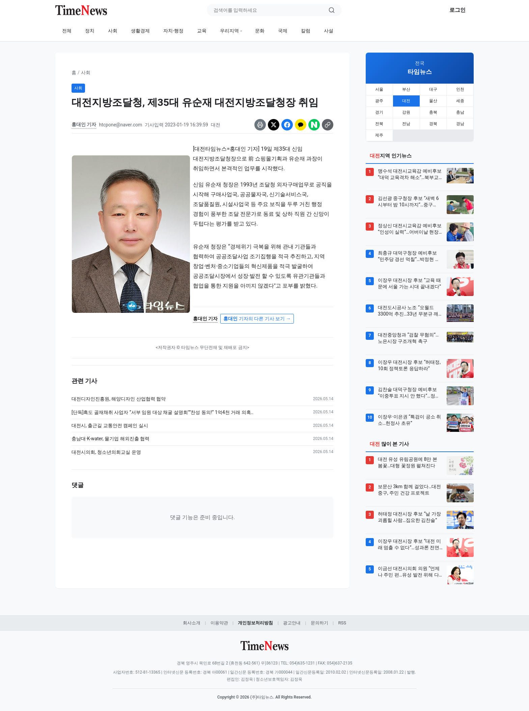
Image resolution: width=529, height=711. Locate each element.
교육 (201, 30)
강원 (406, 112)
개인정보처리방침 (255, 622)
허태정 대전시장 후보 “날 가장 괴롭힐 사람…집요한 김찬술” (409, 517)
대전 (406, 100)
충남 (460, 112)
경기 (379, 112)
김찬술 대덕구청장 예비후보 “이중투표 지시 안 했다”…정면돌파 (409, 393)
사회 (112, 30)
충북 (433, 112)
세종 (460, 100)
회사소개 (191, 622)
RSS (342, 622)
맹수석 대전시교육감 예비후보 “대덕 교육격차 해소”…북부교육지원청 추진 (410, 174)
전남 (406, 123)
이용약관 (219, 622)
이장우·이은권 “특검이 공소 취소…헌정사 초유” (409, 420)
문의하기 (319, 622)
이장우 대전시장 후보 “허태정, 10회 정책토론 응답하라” (409, 365)
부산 (406, 89)
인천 (460, 89)
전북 (379, 123)
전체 (67, 30)
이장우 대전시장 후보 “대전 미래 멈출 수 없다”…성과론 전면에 (409, 544)
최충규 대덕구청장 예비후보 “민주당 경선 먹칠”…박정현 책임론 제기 (409, 256)
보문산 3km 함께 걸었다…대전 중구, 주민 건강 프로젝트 (409, 490)
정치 (89, 30)
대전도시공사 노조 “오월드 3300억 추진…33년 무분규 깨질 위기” (408, 311)
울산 (433, 100)
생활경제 (140, 30)
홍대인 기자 (84, 124)
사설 (328, 30)
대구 (433, 89)
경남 (460, 123)
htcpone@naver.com (120, 124)
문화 (259, 30)
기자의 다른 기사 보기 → (256, 318)
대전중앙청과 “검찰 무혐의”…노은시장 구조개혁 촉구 (408, 338)
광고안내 (292, 622)
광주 (379, 100)
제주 (379, 135)
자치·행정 (173, 30)
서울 (379, 89)
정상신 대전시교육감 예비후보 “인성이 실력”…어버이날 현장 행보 (410, 229)
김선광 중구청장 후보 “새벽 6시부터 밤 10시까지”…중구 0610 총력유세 (408, 202)
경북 (433, 123)
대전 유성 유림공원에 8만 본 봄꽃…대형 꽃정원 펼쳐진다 (407, 462)
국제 (282, 30)
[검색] (332, 10)
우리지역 (229, 30)
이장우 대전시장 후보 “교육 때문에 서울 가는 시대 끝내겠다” (409, 283)
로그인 (457, 10)
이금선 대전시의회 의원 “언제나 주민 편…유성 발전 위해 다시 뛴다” (409, 572)
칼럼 (305, 30)
